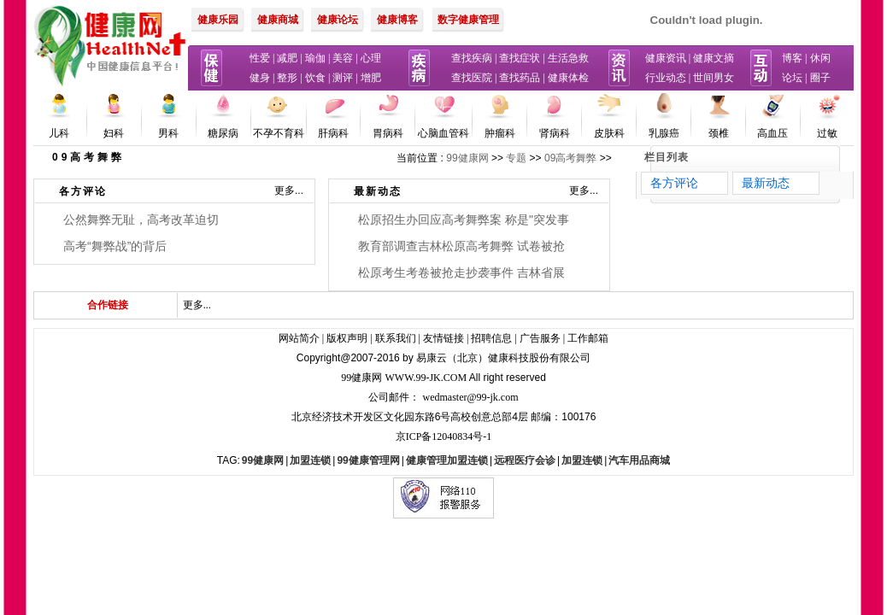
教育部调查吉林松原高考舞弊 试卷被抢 (461, 246)
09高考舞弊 (570, 158)
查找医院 (471, 78)
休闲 (820, 58)
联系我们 (395, 338)
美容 (342, 58)
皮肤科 (609, 133)
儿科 (59, 133)
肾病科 (554, 133)
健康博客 (397, 20)
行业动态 (665, 78)
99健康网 (467, 158)
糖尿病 (223, 133)
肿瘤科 (500, 133)
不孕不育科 (278, 133)
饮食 (315, 78)
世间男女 (713, 78)
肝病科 (333, 133)
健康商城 (277, 20)
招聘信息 (491, 338)
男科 (168, 133)
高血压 (772, 133)
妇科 (113, 133)
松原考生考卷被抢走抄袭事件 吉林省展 (461, 272)
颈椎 (718, 133)
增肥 (371, 78)
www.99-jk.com (426, 378)
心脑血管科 (443, 133)
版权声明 (346, 338)
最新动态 (378, 191)
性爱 (260, 58)
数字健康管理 (468, 20)
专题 (516, 158)
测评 (342, 78)
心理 (371, 58)
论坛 (792, 78)
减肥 (287, 58)
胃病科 (388, 133)
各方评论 (83, 191)
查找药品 (519, 78)
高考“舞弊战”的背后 (115, 246)
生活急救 (568, 58)
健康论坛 (337, 20)
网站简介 (299, 338)
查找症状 (519, 58)
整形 (287, 78)
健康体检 (568, 78)
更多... (288, 190)
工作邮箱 (587, 338)
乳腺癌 (664, 133)
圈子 (820, 78)
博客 (792, 58)
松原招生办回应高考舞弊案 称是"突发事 (463, 219)
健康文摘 (713, 58)
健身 (260, 78)
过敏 (827, 133)
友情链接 (443, 338)
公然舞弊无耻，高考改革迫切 (141, 219)
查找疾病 (471, 58)
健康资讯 (665, 58)
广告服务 (540, 338)
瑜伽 (315, 58)
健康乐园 (217, 20)
